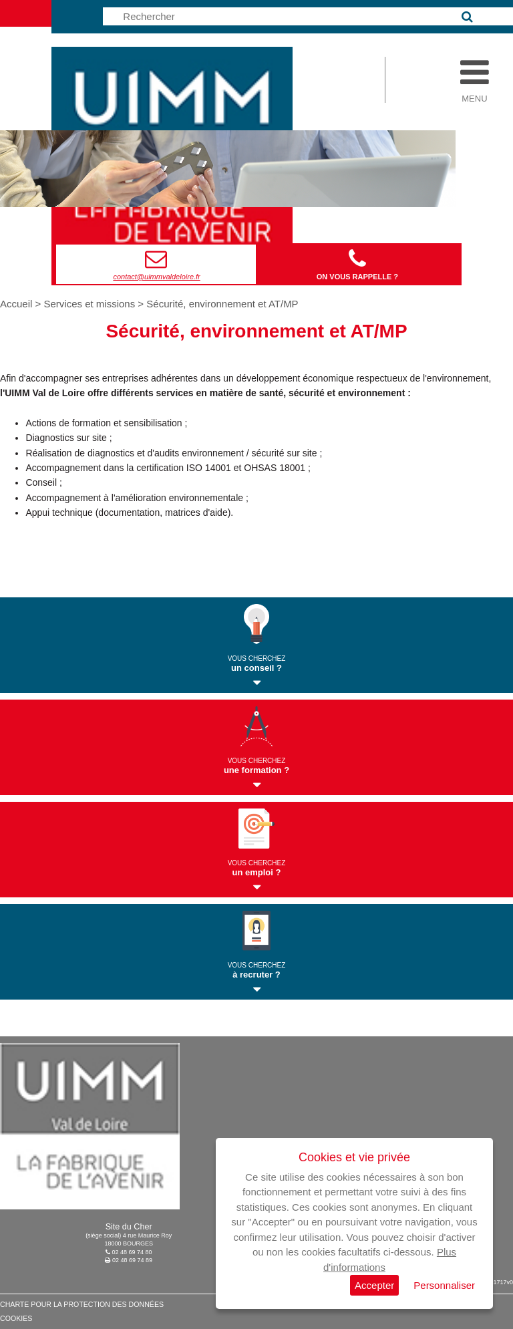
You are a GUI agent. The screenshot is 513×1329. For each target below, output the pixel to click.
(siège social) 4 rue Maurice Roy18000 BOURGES (129, 1235)
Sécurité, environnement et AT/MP (222, 303)
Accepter (374, 1285)
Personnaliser (444, 1285)
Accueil (17, 303)
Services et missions (89, 303)
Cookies (16, 1318)
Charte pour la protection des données (82, 1304)
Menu (474, 95)
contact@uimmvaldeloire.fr (156, 277)
